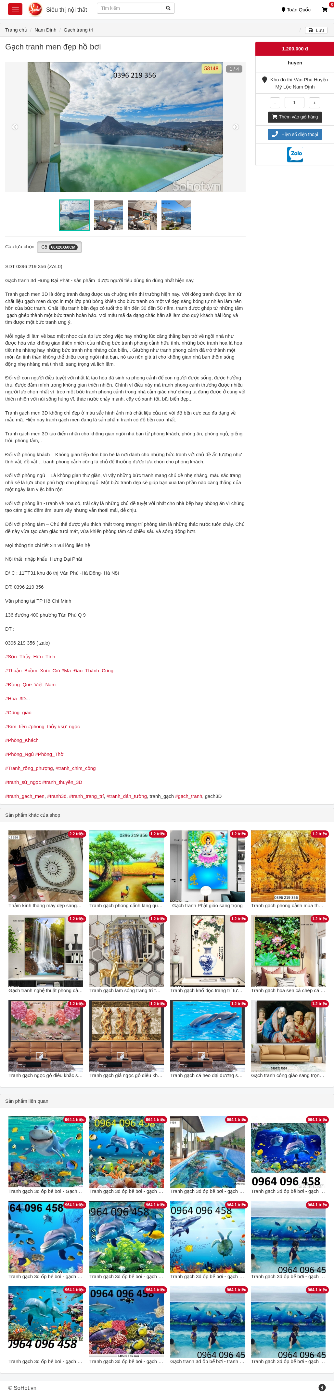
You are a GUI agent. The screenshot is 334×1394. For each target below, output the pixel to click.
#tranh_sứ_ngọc (23, 782)
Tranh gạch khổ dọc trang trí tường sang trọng (220, 990)
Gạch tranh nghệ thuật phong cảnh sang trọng (58, 990)
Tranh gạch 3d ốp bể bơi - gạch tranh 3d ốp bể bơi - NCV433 (74, 1361)
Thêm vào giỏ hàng (295, 116)
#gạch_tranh (188, 796)
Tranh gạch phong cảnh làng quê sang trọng (137, 905)
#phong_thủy (42, 726)
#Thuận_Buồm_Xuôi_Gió (32, 670)
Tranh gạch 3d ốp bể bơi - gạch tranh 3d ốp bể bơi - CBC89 (153, 1191)
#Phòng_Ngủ (19, 754)
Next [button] (236, 127)
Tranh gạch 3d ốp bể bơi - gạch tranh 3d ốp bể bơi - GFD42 (234, 1276)
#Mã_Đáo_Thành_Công (87, 670)
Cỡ (59, 247)
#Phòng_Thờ (49, 754)
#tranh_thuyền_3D (62, 782)
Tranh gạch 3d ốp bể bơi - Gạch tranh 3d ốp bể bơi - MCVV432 (76, 1191)
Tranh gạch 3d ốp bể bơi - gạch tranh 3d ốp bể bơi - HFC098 (235, 1191)
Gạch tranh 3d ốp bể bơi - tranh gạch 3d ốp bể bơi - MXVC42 (236, 1361)
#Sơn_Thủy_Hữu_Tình (30, 656)
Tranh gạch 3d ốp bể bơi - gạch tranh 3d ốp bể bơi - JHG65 (72, 1276)
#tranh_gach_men (25, 796)
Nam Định (45, 30)
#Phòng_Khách (22, 740)
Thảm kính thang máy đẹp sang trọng (48, 905)
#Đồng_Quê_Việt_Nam (30, 684)
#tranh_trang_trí (86, 796)
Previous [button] (15, 127)
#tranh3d (56, 796)
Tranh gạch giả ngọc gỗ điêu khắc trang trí (135, 1075)
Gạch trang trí (78, 30)
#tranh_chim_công (76, 768)
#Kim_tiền (16, 726)
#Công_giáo (18, 712)
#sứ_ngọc (69, 726)
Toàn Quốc (296, 9)
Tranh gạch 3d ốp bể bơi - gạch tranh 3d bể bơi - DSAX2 (150, 1361)
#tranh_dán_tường (127, 796)
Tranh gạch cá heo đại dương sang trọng (214, 1075)
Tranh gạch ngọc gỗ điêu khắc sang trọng (53, 1075)
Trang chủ (16, 30)
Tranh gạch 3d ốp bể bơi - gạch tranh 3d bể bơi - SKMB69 (151, 1276)
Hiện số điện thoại (295, 134)
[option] (125, 127)
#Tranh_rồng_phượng (29, 768)
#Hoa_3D (15, 698)
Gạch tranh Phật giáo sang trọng (207, 905)
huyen (295, 62)
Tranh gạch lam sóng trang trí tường (128, 990)
